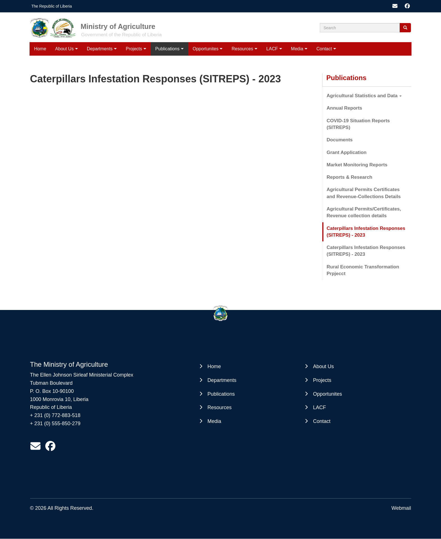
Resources (242, 48)
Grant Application (346, 152)
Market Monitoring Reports (357, 164)
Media (297, 48)
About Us (64, 48)
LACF (272, 48)
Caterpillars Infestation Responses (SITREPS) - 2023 (366, 232)
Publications (167, 48)
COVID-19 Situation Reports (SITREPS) (358, 124)
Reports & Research (349, 177)
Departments (100, 48)
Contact (324, 48)
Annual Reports (344, 108)
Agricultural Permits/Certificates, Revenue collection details (364, 212)
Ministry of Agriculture (118, 26)
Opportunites (206, 48)
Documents (340, 139)
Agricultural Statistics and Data (364, 95)
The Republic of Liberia (52, 6)
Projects (134, 48)
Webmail (401, 508)
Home (40, 48)
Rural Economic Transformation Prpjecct (363, 270)
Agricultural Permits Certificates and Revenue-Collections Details (364, 193)
